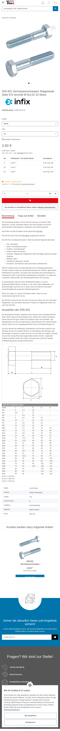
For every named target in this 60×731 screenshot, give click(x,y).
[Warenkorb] (55, 2)
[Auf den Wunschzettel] (53, 27)
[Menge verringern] (4, 193)
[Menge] (27, 193)
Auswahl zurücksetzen (11, 139)
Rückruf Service (16, 674)
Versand (20, 153)
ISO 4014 (25, 236)
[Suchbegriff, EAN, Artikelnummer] (27, 8)
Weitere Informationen (46, 207)
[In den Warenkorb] (30, 200)
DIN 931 (39, 231)
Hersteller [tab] (41, 216)
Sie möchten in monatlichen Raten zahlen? (30, 207)
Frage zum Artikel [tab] (26, 216)
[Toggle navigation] (3, 1)
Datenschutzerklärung (12, 710)
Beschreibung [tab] (8, 216)
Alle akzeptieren (30, 716)
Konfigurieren (30, 722)
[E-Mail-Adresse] (27, 637)
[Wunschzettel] (49, 2)
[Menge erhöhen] (55, 193)
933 (41, 254)
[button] (43, 2)
